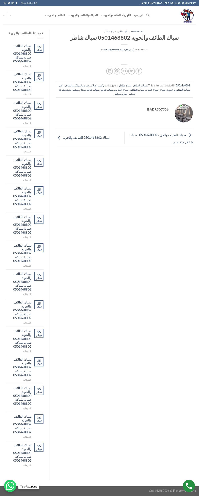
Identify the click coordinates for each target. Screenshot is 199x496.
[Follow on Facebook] (16, 3)
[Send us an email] (5, 3)
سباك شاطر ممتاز (89, 89)
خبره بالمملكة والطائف (76, 85)
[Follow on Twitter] (9, 3)
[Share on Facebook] (138, 71)
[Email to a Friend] (124, 71)
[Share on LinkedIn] (109, 71)
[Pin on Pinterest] (117, 71)
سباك (163, 89)
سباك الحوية (152, 89)
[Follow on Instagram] (13, 3)
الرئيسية (139, 15)
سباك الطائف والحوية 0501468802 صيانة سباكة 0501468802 (22, 53)
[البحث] (147, 15)
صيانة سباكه (120, 93)
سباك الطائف (123, 31)
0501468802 (138, 31)
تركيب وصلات (97, 85)
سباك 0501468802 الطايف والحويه (83, 137)
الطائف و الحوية (54, 15)
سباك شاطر (110, 31)
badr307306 (111, 49)
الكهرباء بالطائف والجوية (116, 15)
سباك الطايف (121, 89)
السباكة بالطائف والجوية (83, 15)
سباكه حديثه (72, 89)
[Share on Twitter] (131, 71)
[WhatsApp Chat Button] (10, 486)
